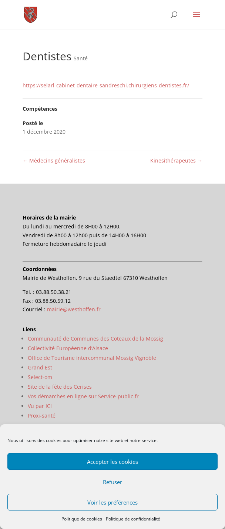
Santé (81, 58)
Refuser (112, 482)
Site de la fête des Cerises (60, 386)
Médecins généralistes (54, 160)
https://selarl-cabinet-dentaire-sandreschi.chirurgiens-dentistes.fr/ (106, 85)
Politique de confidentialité (133, 519)
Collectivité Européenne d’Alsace (68, 348)
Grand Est (40, 367)
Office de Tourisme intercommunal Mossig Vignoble (92, 357)
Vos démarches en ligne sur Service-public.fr (83, 396)
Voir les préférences (112, 502)
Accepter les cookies (112, 461)
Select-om (40, 377)
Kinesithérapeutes (176, 160)
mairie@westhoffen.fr (74, 309)
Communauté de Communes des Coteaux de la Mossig (95, 338)
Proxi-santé (42, 415)
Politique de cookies (81, 519)
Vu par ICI (40, 405)
